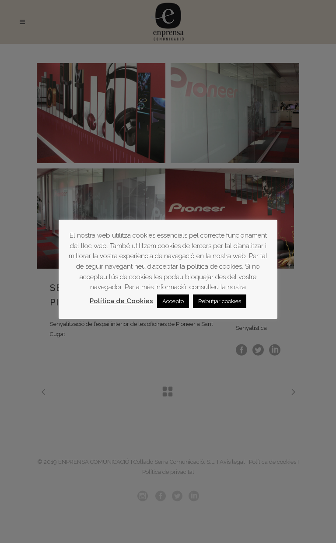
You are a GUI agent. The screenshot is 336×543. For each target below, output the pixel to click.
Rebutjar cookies (219, 301)
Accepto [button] (173, 301)
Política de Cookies (121, 301)
